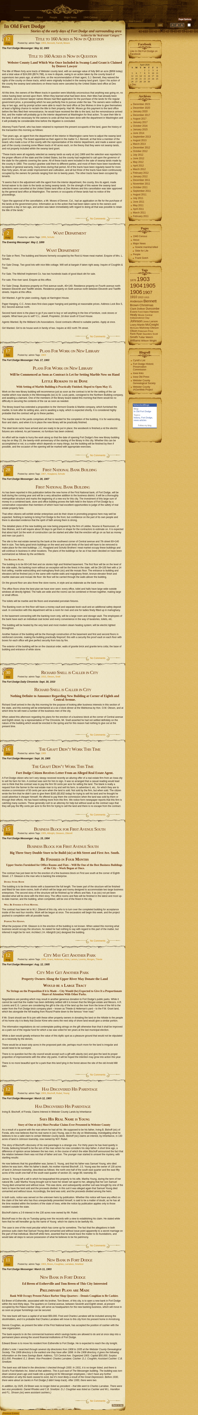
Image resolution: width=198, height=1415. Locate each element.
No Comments (97, 218)
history (137, 417)
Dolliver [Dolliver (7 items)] (141, 308)
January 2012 (140, 176)
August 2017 (139, 118)
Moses (66, 43)
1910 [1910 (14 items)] (133, 297)
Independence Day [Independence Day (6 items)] (139, 318)
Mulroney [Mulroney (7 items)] (144, 327)
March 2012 (139, 169)
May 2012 (138, 162)
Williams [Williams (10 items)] (135, 340)
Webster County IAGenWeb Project (143, 388)
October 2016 (140, 125)
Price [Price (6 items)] (150, 331)
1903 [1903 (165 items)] (143, 279)
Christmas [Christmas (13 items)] (146, 305)
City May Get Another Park (70, 955)
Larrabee (69, 1264)
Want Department (69, 232)
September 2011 (142, 191)
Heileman (58, 959)
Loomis (82, 959)
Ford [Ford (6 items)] (140, 312)
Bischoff (51, 1093)
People (53, 17)
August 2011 (139, 194)
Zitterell (68, 833)
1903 (43, 43)
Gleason (60, 833)
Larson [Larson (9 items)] (154, 321)
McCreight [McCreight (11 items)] (152, 324)
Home (26, 17)
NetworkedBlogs (141, 405)
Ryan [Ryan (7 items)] (139, 333)
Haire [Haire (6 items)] (146, 312)
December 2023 (141, 104)
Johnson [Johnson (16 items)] (136, 321)
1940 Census (90, 17)
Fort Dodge (146, 417)
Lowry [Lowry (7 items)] (133, 324)
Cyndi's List (139, 360)
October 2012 (140, 151)
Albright (50, 833)
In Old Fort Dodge (24, 26)
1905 (43, 753)
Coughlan (59, 1264)
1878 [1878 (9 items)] (133, 280)
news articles (140, 420)
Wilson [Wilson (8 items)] (145, 340)
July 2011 (138, 198)
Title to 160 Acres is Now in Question (69, 38)
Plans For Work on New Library (70, 350)
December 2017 (141, 115)
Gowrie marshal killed (146, 247)
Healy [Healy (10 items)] (133, 314)
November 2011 (141, 183)
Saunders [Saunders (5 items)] (147, 334)
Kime (66, 959)
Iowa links (138, 373)
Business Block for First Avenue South (69, 829)
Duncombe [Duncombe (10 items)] (152, 308)
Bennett (51, 43)
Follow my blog (144, 425)
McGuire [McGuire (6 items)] (134, 328)
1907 (43, 474)
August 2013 (139, 140)
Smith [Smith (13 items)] (134, 337)
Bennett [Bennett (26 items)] (150, 301)
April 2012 (138, 165)
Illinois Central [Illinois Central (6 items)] (145, 315)
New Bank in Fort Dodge (69, 1259)
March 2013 (139, 144)
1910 (43, 676)
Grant (50, 959)
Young (66, 1093)
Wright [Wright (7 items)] (152, 340)
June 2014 (138, 133)
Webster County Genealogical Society (144, 382)
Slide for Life (141, 250)
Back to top (118, 1405)
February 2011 (141, 216)
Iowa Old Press (141, 376)
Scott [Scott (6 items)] (155, 334)
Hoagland (52, 474)
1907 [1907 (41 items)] (147, 292)
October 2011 (140, 187)
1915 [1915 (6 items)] (146, 297)
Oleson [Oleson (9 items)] (154, 327)
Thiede (99, 959)
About (40, 17)
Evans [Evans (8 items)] (133, 311)
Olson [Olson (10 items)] (133, 330)
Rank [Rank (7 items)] (133, 333)
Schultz (50, 237)
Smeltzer (79, 1264)
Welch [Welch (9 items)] (149, 337)
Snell (57, 676)
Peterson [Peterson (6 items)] (142, 331)
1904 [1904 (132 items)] (136, 285)
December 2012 (141, 147)
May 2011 (138, 205)
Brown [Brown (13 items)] (134, 305)
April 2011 (138, 209)
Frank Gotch (141, 258)
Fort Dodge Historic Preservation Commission (143, 367)
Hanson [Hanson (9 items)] (154, 311)
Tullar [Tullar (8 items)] (142, 337)
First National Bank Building (70, 469)
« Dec (133, 84)
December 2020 (141, 107)
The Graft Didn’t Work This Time (69, 749)
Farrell (59, 43)
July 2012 (138, 154)
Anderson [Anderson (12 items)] (136, 301)
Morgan (90, 959)
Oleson (50, 676)
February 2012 (141, 172)
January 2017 (140, 122)
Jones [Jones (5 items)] (146, 321)
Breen (50, 1264)
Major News (70, 17)
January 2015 (140, 129)
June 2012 (138, 158)
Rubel (59, 1093)
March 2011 (139, 212)
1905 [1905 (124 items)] (149, 285)
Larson (74, 959)
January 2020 (140, 111)
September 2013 (142, 136)
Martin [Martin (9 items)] (141, 324)
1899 (43, 237)
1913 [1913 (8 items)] (141, 297)
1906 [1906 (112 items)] (136, 292)
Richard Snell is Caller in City (69, 672)
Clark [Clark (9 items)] (133, 308)
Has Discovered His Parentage (69, 1089)
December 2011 (141, 180)
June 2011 (138, 201)
